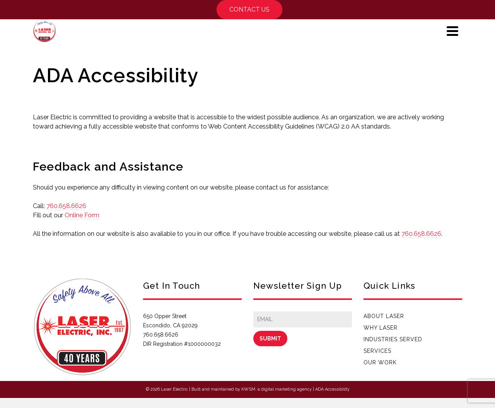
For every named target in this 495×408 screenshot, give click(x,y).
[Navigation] (452, 30)
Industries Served (393, 339)
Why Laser (381, 328)
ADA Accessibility (332, 389)
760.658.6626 (66, 206)
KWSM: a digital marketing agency (276, 389)
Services (377, 351)
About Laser (384, 316)
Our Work (380, 362)
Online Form (82, 215)
